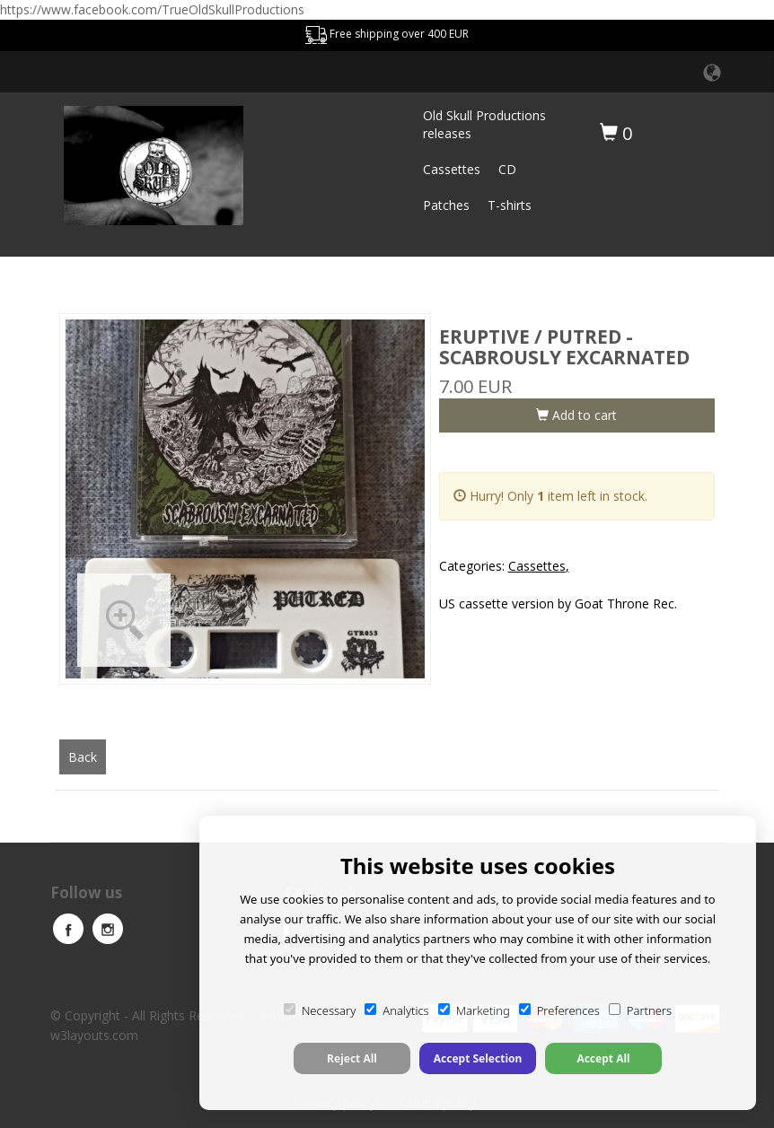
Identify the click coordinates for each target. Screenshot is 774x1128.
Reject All (352, 1058)
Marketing (474, 1010)
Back (82, 756)
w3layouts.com (94, 1035)
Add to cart (576, 415)
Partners (640, 1010)
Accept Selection (478, 1058)
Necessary (320, 1010)
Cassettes (451, 169)
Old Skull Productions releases (484, 124)
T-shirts (510, 205)
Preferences (559, 1010)
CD (507, 169)
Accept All (602, 1058)
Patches (446, 205)
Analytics (396, 1010)
